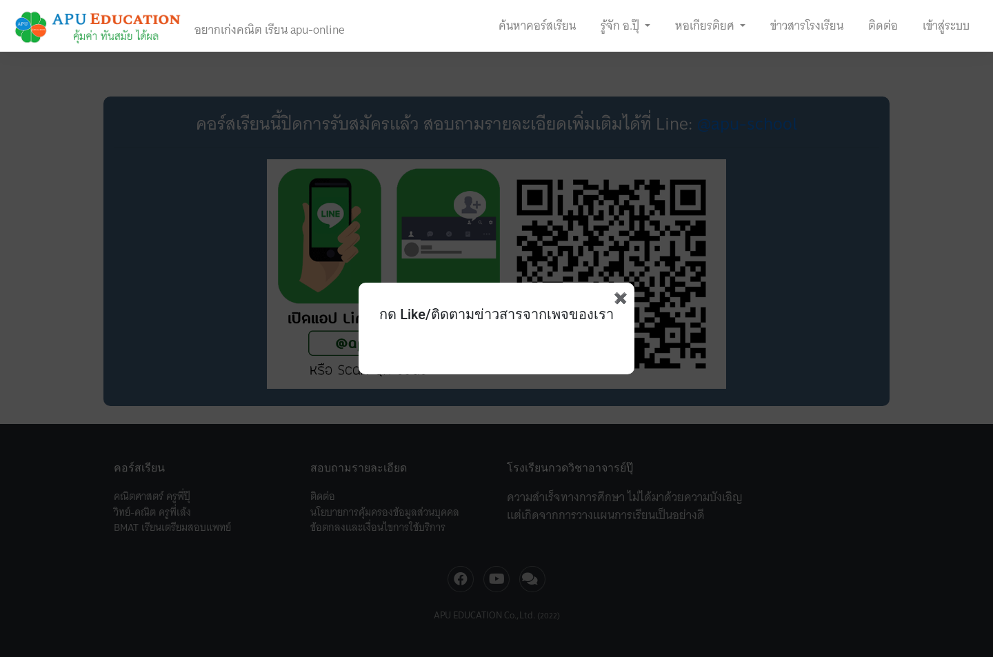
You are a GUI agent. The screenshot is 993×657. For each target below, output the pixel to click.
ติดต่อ (883, 25)
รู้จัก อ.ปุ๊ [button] (621, 25)
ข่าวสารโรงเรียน (806, 25)
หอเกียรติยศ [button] (706, 25)
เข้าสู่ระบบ (946, 25)
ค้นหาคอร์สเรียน (537, 25)
